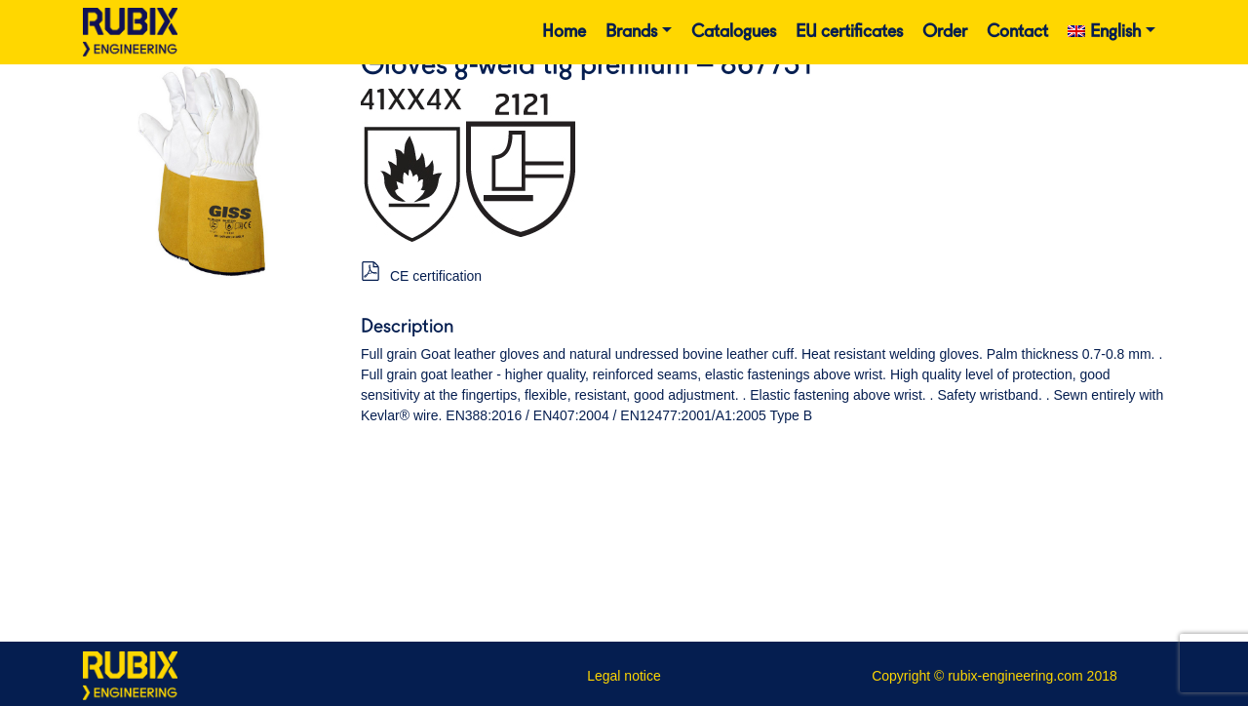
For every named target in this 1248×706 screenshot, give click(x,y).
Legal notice (624, 676)
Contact (1017, 32)
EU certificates (849, 32)
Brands (631, 32)
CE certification (436, 276)
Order (944, 32)
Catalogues (733, 32)
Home (564, 32)
